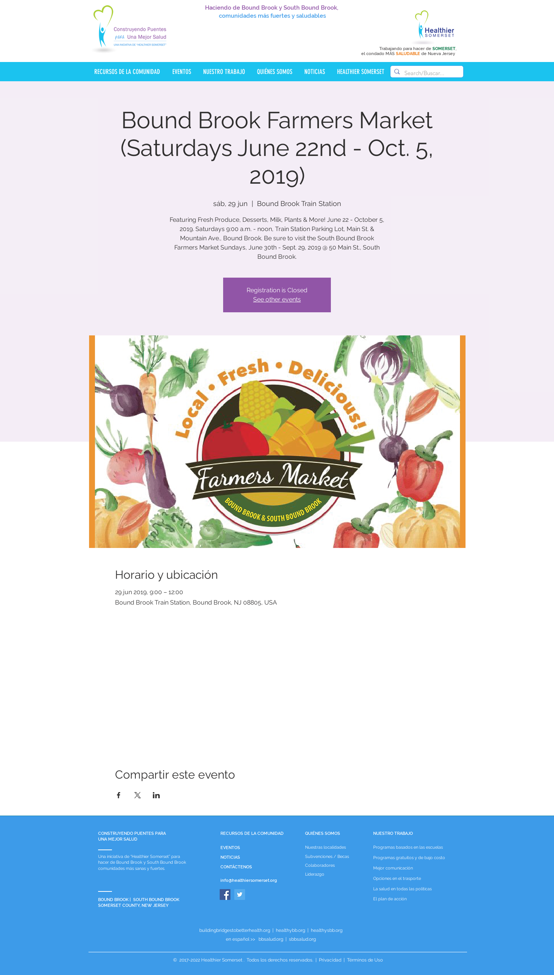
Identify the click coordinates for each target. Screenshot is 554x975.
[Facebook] (225, 894)
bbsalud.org (271, 939)
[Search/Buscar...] (425, 73)
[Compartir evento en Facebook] (118, 795)
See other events (277, 299)
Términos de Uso (364, 960)
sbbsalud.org (302, 939)
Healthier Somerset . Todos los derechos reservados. (257, 960)
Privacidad (330, 960)
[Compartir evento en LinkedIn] (156, 795)
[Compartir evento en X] (137, 795)
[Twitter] (239, 894)
